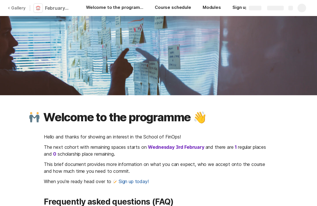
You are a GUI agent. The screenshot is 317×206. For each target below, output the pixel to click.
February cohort (58, 8)
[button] (34, 117)
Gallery (17, 7)
